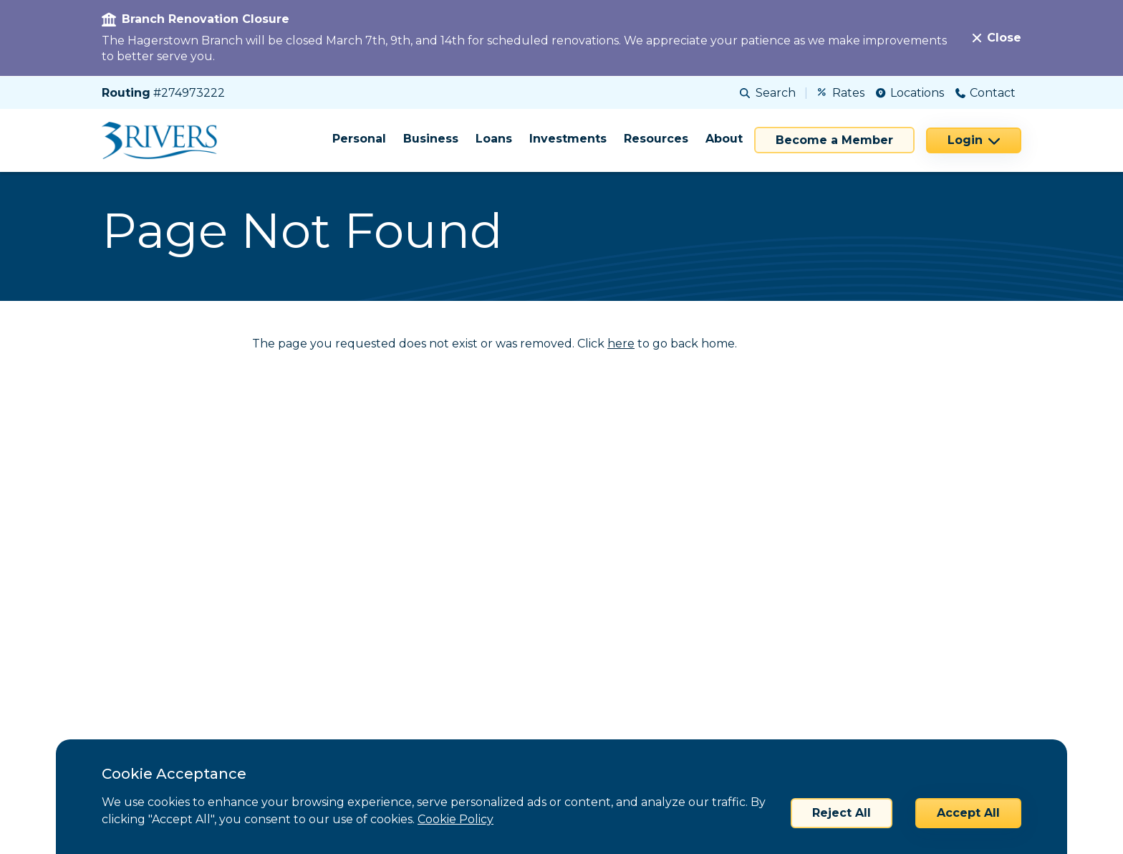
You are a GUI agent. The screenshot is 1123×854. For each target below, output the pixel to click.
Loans (494, 138)
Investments (568, 138)
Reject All (841, 813)
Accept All (968, 813)
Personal (359, 138)
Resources (656, 138)
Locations (910, 93)
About (724, 138)
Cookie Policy (455, 819)
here (621, 343)
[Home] (164, 140)
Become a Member (834, 140)
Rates (841, 93)
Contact (985, 93)
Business (430, 138)
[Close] (997, 37)
